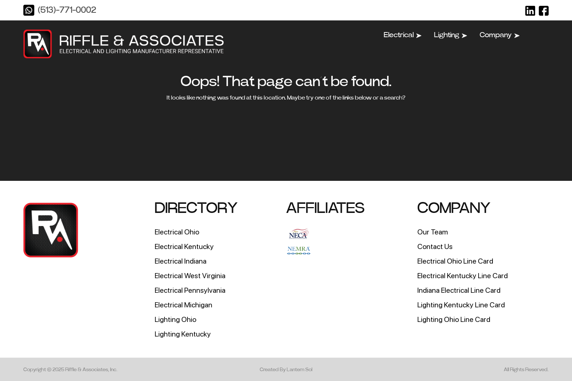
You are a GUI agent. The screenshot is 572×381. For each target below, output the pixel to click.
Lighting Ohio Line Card (453, 319)
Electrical (402, 35)
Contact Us (435, 246)
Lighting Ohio (175, 319)
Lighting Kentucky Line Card (461, 304)
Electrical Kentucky (184, 246)
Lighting (450, 35)
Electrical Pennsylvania (190, 290)
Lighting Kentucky (183, 334)
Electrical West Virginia (190, 275)
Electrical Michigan (183, 304)
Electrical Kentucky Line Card (462, 275)
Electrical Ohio (177, 232)
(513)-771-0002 (67, 10)
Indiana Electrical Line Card (458, 290)
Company (499, 35)
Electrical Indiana (180, 261)
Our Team (432, 232)
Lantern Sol (299, 369)
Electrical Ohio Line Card (455, 261)
